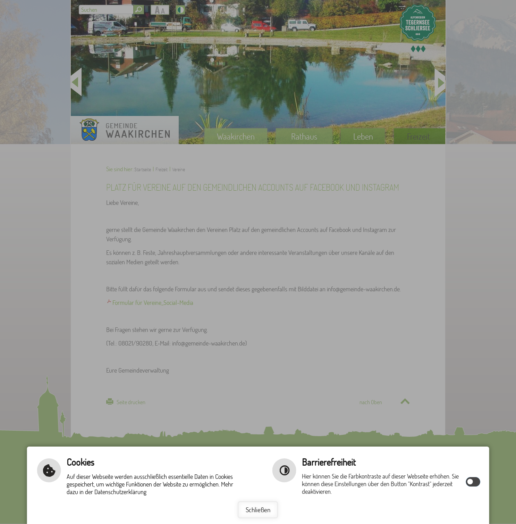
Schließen (258, 509)
